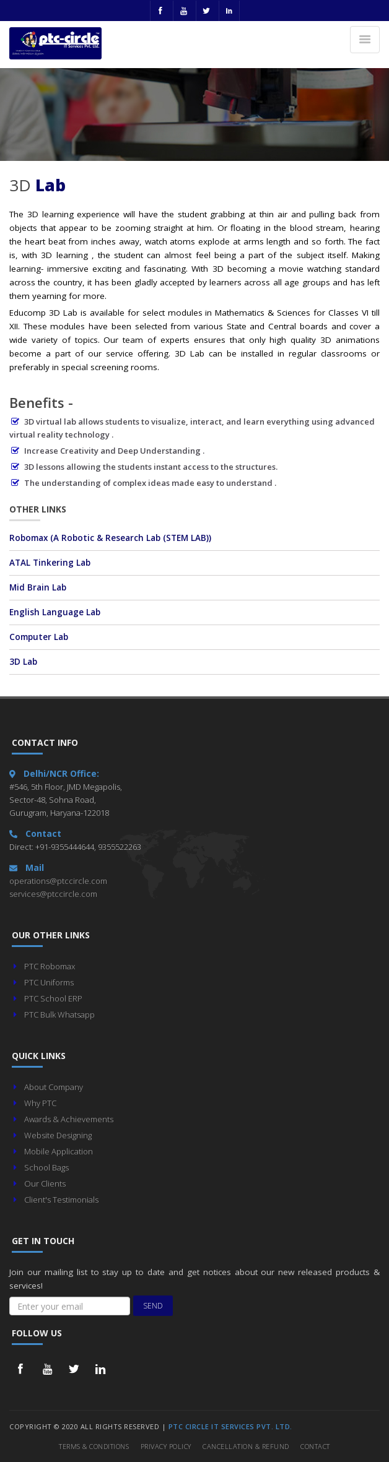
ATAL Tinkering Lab (49, 562)
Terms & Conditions (94, 1446)
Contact (315, 1446)
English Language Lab (54, 612)
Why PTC (40, 1103)
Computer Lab (38, 636)
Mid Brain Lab (37, 587)
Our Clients (45, 1183)
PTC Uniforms (49, 982)
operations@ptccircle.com (58, 880)
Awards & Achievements (68, 1119)
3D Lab (23, 661)
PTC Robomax (49, 966)
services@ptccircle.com (53, 893)
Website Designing (58, 1135)
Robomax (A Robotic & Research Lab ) (110, 537)
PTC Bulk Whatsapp (59, 1014)
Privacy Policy (166, 1446)
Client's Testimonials (61, 1199)
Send (153, 1305)
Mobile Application (58, 1151)
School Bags (46, 1167)
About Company (53, 1086)
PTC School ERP (53, 998)
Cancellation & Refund (246, 1446)
